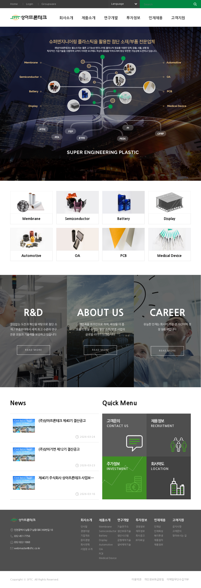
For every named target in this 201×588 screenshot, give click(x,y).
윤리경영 (85, 540)
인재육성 (158, 531)
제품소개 (89, 18)
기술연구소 (123, 527)
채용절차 (158, 540)
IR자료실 (140, 540)
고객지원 (178, 18)
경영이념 (85, 531)
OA (101, 549)
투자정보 (133, 18)
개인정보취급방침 (154, 579)
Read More (33, 350)
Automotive (106, 544)
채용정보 (170, 424)
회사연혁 (85, 544)
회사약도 (170, 467)
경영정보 (140, 527)
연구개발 (111, 18)
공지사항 (176, 527)
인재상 (157, 527)
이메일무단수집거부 (178, 579)
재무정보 (140, 531)
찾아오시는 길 (179, 535)
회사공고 (140, 535)
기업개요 (85, 535)
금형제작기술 (124, 540)
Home (14, 4)
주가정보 (125, 467)
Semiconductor (107, 531)
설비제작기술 (124, 544)
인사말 (84, 527)
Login (29, 4)
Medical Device (108, 558)
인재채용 (156, 18)
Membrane (105, 527)
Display (103, 540)
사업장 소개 (86, 549)
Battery (103, 535)
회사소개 (66, 18)
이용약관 (136, 579)
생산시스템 (123, 535)
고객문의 (125, 424)
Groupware (48, 4)
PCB (101, 553)
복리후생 (158, 535)
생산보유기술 (124, 531)
